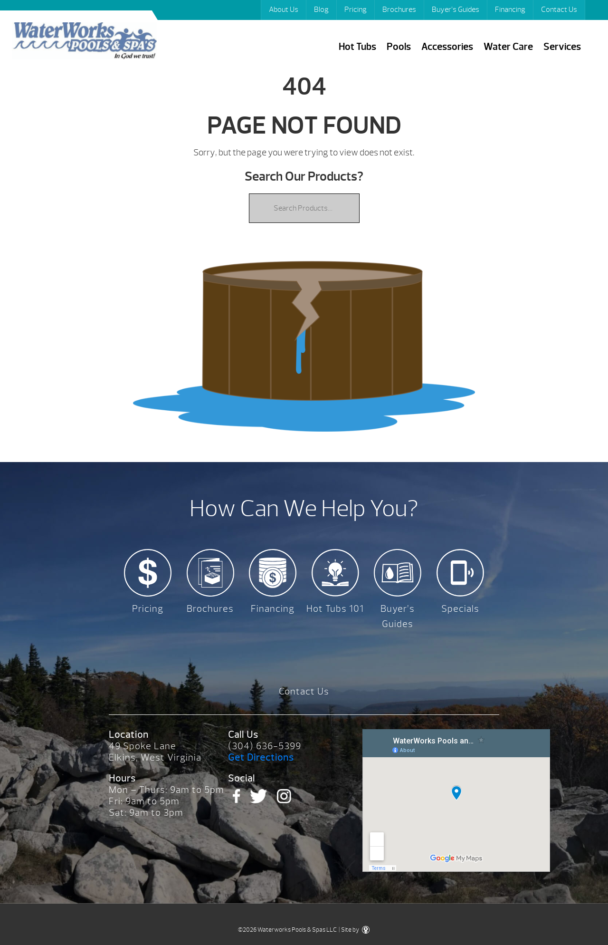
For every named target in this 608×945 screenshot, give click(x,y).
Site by (355, 930)
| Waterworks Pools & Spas (84, 42)
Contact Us (559, 9)
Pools (399, 46)
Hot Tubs (357, 46)
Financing (510, 9)
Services (562, 46)
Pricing (355, 9)
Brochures (399, 9)
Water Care (508, 46)
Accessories (447, 46)
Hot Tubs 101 (335, 609)
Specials (460, 609)
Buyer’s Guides (455, 9)
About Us (283, 9)
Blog (321, 9)
